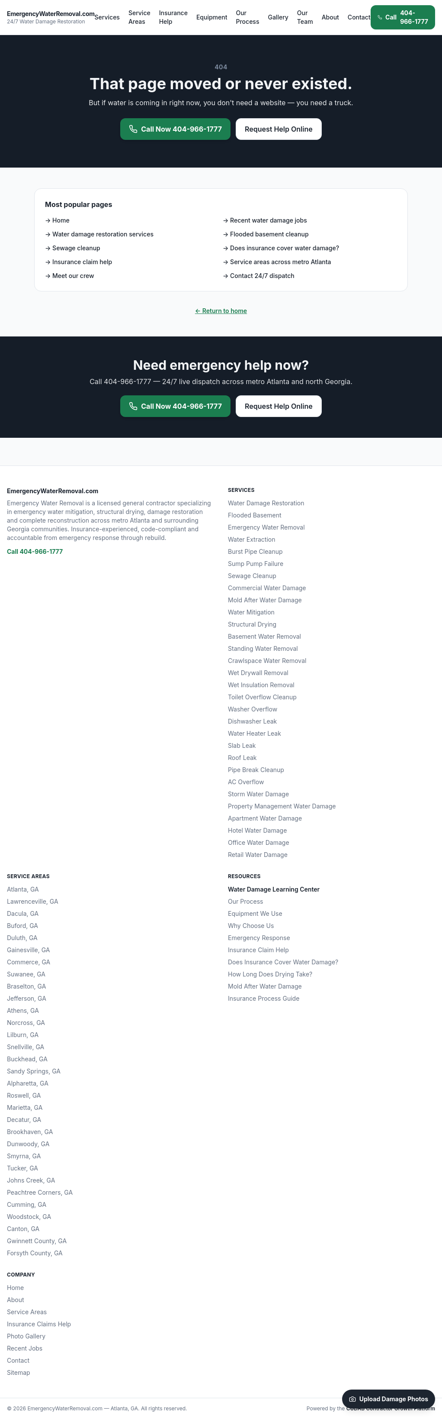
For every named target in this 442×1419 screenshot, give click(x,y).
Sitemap (18, 1372)
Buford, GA (22, 925)
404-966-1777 (403, 17)
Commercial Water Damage (267, 588)
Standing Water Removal (263, 648)
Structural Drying (252, 624)
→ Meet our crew (69, 275)
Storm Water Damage (258, 794)
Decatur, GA (24, 1119)
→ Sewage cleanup (72, 248)
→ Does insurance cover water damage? (281, 248)
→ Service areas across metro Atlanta (277, 261)
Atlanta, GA (23, 889)
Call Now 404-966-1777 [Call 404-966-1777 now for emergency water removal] (175, 129)
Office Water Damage (258, 842)
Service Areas (139, 17)
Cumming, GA (26, 1204)
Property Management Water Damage (282, 806)
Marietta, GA (24, 1107)
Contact (359, 17)
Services (107, 17)
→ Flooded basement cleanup (266, 234)
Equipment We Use (255, 913)
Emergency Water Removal (266, 527)
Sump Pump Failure (255, 563)
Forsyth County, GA (35, 1253)
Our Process (247, 17)
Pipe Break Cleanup (256, 769)
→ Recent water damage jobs (265, 220)
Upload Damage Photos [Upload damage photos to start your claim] (388, 1399)
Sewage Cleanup (252, 575)
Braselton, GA (26, 986)
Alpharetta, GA (27, 1083)
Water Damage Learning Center (274, 889)
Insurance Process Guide (263, 998)
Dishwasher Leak (252, 721)
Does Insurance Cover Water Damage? (283, 962)
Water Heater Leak (254, 733)
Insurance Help (173, 17)
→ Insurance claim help (78, 261)
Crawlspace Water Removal (267, 660)
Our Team (305, 17)
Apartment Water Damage (265, 818)
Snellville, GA (25, 1047)
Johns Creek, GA (31, 1180)
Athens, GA (23, 1010)
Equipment (211, 17)
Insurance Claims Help (39, 1324)
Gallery (278, 17)
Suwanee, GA (26, 974)
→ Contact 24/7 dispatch (259, 275)
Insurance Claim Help (258, 950)
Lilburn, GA (22, 1034)
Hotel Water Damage (257, 830)
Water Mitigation (251, 612)
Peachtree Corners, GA (40, 1192)
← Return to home (221, 310)
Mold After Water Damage (265, 600)
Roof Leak (242, 757)
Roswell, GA (24, 1095)
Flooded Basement (255, 515)
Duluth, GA (22, 937)
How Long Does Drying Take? (270, 974)
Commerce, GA (28, 962)
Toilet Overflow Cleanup (262, 697)
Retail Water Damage (258, 854)
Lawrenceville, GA (32, 901)
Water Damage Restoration (266, 503)
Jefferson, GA (26, 998)
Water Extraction (251, 539)
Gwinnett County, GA (37, 1240)
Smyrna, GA (24, 1156)
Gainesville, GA (28, 950)
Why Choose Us (251, 925)
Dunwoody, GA (28, 1143)
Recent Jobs (24, 1348)
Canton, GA (23, 1228)
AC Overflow (246, 781)
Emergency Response (259, 937)
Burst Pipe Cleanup (255, 551)
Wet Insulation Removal (261, 684)
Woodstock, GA (29, 1216)
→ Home (57, 220)
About (330, 17)
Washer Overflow (252, 709)
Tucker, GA (22, 1168)
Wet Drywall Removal (258, 672)
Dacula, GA (22, 913)
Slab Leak (242, 745)
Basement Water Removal (264, 636)
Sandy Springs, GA (34, 1071)
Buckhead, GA (27, 1059)
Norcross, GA (26, 1022)
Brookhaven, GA (30, 1131)
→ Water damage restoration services (99, 234)
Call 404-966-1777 (35, 551)
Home (15, 1287)
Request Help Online (279, 129)
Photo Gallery (26, 1336)
